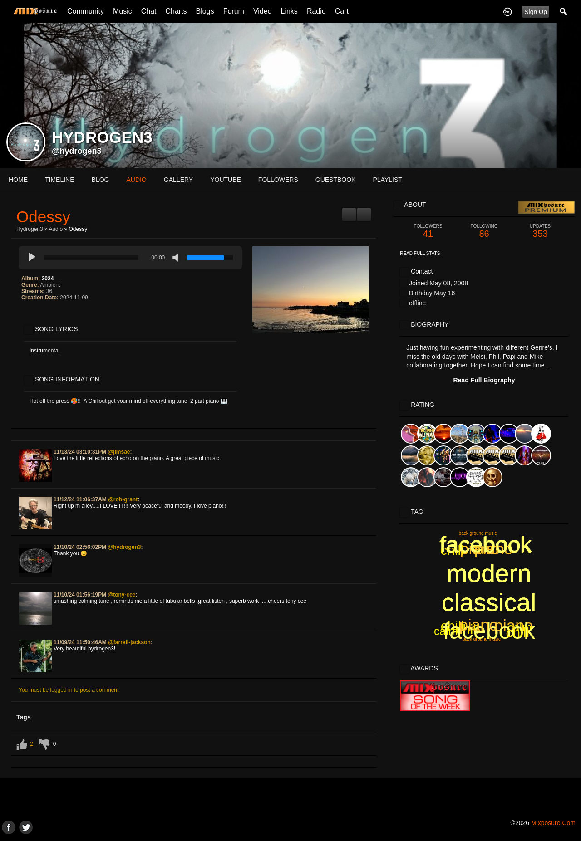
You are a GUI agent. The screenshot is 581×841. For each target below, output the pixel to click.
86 (484, 231)
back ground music (482, 638)
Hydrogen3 (29, 229)
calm (519, 627)
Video (262, 11)
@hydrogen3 (77, 151)
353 (540, 231)
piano (479, 548)
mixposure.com (553, 822)
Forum (233, 11)
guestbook (335, 179)
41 (428, 231)
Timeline (59, 179)
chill (452, 625)
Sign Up (535, 11)
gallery (178, 179)
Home (18, 179)
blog (100, 179)
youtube (225, 179)
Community (85, 11)
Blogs (205, 11)
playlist (387, 179)
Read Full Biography (484, 380)
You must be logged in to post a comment (68, 690)
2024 (48, 278)
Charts (176, 11)
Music (122, 11)
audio (136, 179)
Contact (422, 271)
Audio (56, 229)
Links (289, 11)
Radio (316, 11)
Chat (149, 11)
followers (278, 179)
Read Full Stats (420, 253)
